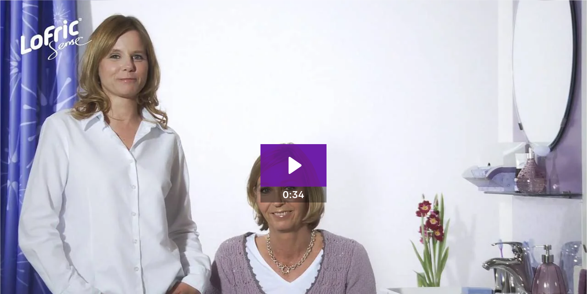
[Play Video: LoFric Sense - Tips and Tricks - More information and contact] (293, 165)
